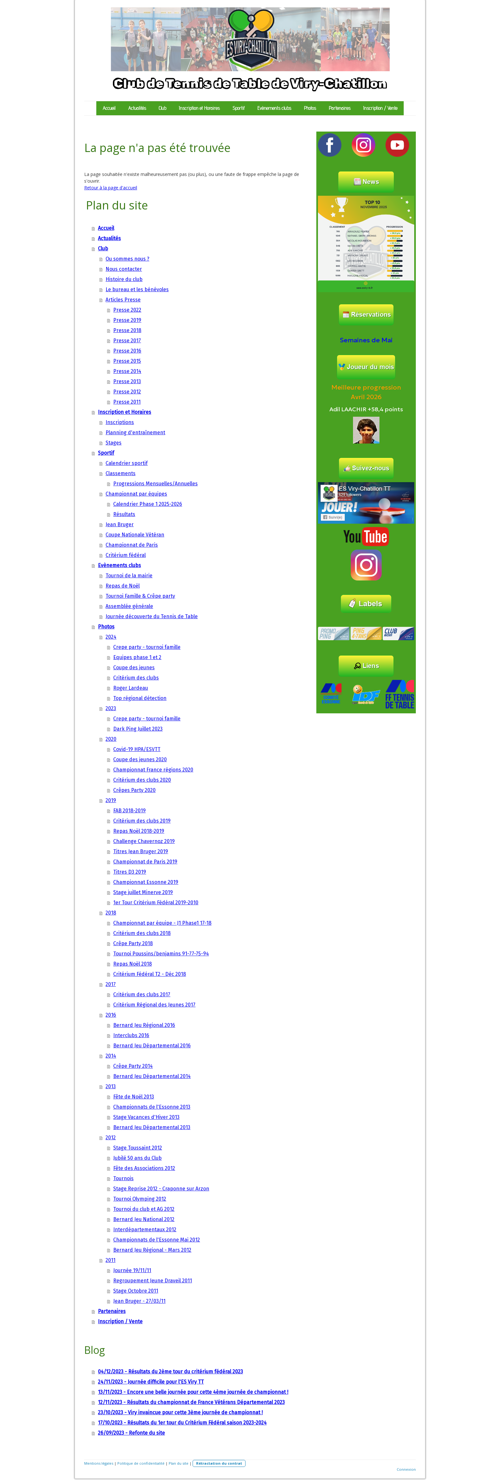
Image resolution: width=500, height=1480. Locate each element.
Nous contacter (124, 269)
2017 (111, 984)
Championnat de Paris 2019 (145, 862)
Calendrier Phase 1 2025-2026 (147, 504)
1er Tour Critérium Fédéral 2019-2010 (155, 902)
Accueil (109, 108)
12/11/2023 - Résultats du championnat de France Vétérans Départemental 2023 (191, 1402)
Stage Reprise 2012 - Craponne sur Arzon (161, 1189)
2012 (111, 1138)
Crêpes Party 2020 (134, 790)
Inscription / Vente (380, 108)
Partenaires (339, 108)
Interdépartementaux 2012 (144, 1229)
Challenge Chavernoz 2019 (144, 841)
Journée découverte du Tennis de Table (152, 616)
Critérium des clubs (136, 678)
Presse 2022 (127, 310)
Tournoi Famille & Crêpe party (140, 596)
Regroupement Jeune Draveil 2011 (152, 1281)
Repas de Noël (123, 586)
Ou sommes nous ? (127, 259)
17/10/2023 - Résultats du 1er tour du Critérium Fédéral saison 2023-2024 (182, 1423)
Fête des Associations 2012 (144, 1168)
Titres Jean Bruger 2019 (140, 851)
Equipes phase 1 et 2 (137, 657)
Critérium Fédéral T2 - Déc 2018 (149, 974)
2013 (111, 1086)
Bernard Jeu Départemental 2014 (152, 1076)
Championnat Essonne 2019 (145, 882)
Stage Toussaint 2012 (137, 1148)
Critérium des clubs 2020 (142, 780)
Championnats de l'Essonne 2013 (151, 1107)
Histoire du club (124, 279)
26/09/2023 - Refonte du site (131, 1433)
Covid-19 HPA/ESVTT (136, 749)
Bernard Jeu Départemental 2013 (151, 1127)
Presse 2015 (127, 361)
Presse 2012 (127, 392)
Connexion (406, 1469)
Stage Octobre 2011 (135, 1291)
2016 (111, 1015)
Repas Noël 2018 (132, 964)
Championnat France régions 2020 (153, 770)
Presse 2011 (127, 402)
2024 (111, 637)
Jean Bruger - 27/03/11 (139, 1301)
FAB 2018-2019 (129, 811)
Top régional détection (139, 698)
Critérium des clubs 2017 (141, 994)
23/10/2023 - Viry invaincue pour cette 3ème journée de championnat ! (180, 1412)
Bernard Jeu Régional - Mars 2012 (152, 1250)
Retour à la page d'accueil (110, 188)
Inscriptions (120, 422)
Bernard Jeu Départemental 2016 (152, 1046)
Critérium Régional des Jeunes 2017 (154, 1005)
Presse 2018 (127, 330)
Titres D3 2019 (129, 872)
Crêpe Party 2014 (133, 1066)
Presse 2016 (127, 351)
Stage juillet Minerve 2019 (143, 892)
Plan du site (178, 1463)
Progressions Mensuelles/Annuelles (155, 484)
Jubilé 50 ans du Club (137, 1158)
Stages (113, 443)
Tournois (123, 1178)
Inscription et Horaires (199, 108)
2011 (110, 1260)
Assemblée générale (129, 606)
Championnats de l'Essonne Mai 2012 (156, 1240)
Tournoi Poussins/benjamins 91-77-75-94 (161, 954)
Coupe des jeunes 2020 (140, 759)
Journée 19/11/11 (132, 1270)
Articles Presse (123, 300)
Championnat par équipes (136, 494)
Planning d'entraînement (135, 432)
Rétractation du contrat (219, 1463)
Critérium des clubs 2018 (142, 933)
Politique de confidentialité (141, 1463)
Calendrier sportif (127, 463)
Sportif (238, 108)
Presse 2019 (127, 320)
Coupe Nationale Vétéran (135, 535)
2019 (111, 800)
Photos (310, 108)
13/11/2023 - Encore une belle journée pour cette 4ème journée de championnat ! (193, 1392)
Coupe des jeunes (134, 667)
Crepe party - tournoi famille (146, 647)
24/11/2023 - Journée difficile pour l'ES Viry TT (151, 1382)
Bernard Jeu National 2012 (143, 1219)
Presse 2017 (127, 341)
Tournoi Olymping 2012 (139, 1199)
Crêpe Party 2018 (133, 943)
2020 (111, 739)
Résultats (124, 514)
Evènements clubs (274, 108)
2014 (111, 1056)
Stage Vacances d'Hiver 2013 (146, 1117)
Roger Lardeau (130, 688)
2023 (111, 708)
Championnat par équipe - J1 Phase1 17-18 (162, 923)
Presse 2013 (127, 381)
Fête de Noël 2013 (133, 1097)
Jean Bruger (120, 524)
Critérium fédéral (126, 555)
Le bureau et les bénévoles (137, 289)
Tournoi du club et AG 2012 (143, 1209)
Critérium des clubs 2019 (142, 821)
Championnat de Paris (132, 545)
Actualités (137, 108)
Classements (121, 473)
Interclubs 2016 (131, 1035)
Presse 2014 (127, 371)
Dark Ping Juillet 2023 (138, 729)
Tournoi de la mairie (129, 576)
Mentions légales (98, 1463)
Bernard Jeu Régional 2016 (144, 1025)
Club (162, 108)
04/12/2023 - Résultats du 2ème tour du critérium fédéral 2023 (170, 1372)
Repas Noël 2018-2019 (138, 831)
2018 (111, 913)
